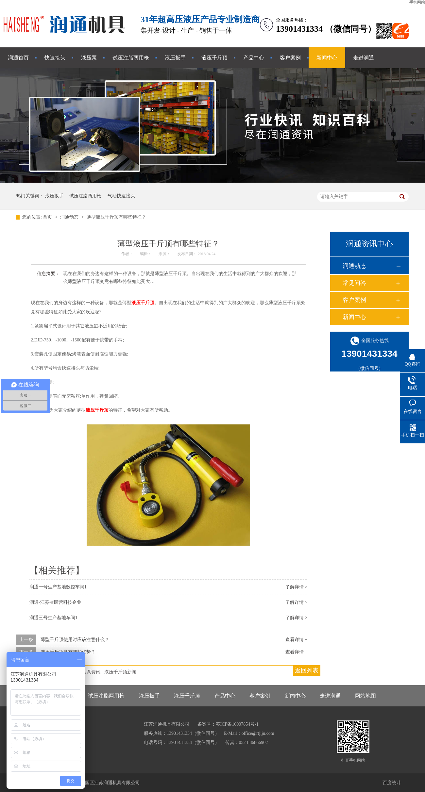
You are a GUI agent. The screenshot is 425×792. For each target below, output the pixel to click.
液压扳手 (175, 57)
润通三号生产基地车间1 (53, 617)
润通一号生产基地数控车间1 (58, 587)
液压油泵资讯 (86, 671)
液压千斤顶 (214, 57)
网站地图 (365, 696)
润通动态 (70, 217)
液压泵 (89, 57)
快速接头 (54, 57)
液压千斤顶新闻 (120, 671)
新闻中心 (326, 57)
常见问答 (354, 283)
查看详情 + (296, 639)
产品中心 (253, 57)
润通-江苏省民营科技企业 (55, 602)
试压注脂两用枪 (130, 57)
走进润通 (363, 57)
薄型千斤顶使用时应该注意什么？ (75, 639)
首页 (48, 217)
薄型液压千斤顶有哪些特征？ (116, 217)
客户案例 (290, 57)
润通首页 (18, 57)
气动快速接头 (121, 195)
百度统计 (391, 782)
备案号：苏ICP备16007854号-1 (228, 724)
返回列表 (306, 670)
